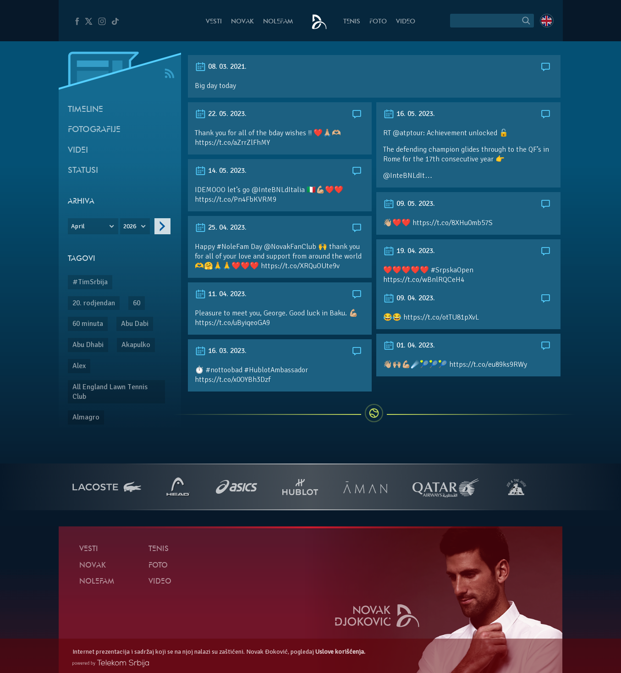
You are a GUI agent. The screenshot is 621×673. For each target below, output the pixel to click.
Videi (78, 150)
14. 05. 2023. (221, 170)
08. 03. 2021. (221, 66)
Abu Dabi (134, 323)
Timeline (85, 109)
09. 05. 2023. (409, 203)
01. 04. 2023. (409, 345)
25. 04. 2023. (221, 227)
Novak (242, 21)
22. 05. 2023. (221, 113)
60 (136, 303)
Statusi (83, 170)
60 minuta (87, 323)
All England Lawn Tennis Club (110, 391)
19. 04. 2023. (409, 250)
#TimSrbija (90, 282)
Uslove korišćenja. (340, 652)
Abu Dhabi (88, 344)
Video (405, 21)
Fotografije (94, 130)
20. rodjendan (93, 303)
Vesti (214, 21)
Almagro (85, 417)
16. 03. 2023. (221, 350)
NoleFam (278, 21)
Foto (378, 21)
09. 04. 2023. (409, 298)
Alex (79, 365)
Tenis (351, 21)
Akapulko (135, 344)
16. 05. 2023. (409, 113)
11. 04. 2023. (221, 293)
